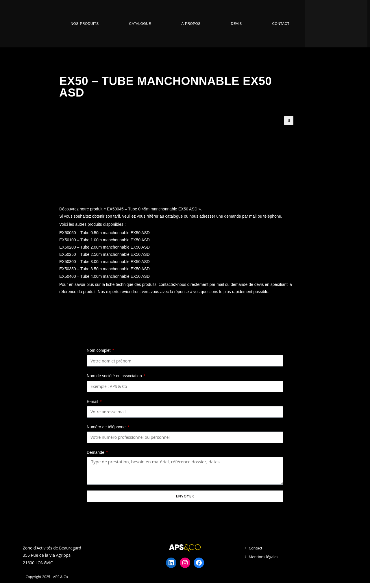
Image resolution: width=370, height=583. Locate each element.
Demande (96, 452)
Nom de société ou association (115, 375)
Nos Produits (85, 24)
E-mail (93, 401)
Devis (236, 24)
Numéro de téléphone (107, 427)
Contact (280, 24)
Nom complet (99, 350)
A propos (190, 24)
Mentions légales (263, 556)
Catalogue (140, 24)
